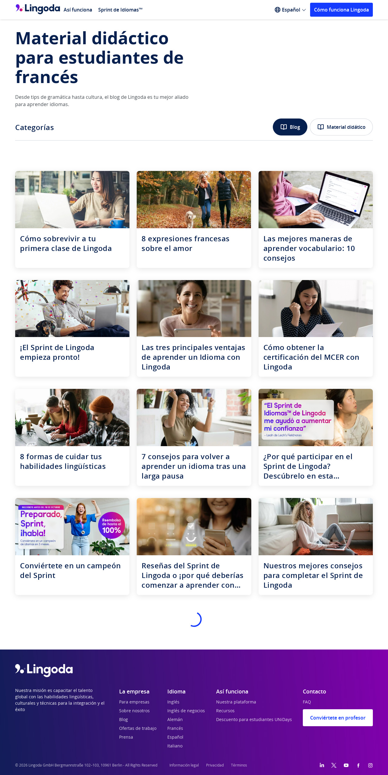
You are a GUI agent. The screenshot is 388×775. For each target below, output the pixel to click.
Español (175, 737)
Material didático (341, 127)
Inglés (173, 702)
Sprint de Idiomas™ (120, 9)
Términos (239, 765)
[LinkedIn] (321, 765)
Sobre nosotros (134, 711)
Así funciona (78, 9)
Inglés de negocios (186, 711)
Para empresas (134, 702)
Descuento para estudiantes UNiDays (254, 720)
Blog (290, 127)
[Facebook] (358, 765)
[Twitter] (334, 765)
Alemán (175, 720)
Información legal (184, 765)
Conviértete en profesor (338, 717)
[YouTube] (346, 765)
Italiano (174, 746)
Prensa (126, 737)
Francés (175, 729)
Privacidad (215, 765)
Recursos (225, 711)
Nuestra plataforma (236, 702)
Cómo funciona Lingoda (341, 9)
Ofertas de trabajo (137, 729)
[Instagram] (370, 765)
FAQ (307, 702)
